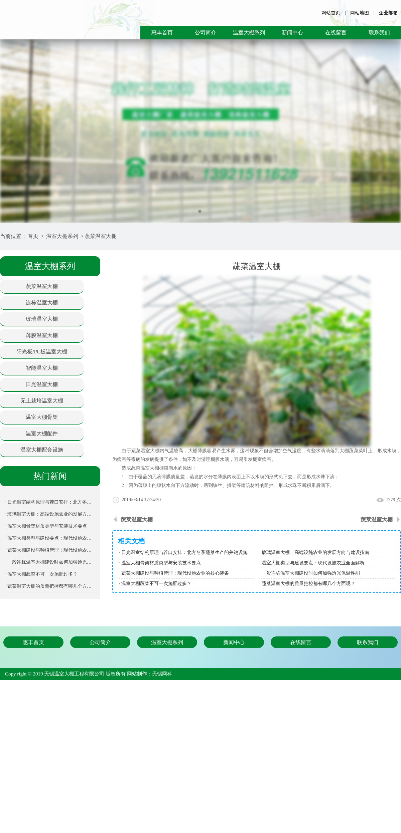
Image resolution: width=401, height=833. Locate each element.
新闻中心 (292, 32)
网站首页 (330, 12)
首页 (33, 236)
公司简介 (205, 32)
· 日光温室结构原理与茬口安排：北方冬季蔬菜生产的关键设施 (50, 502)
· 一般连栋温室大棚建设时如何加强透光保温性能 (50, 562)
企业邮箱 (388, 12)
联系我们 (379, 32)
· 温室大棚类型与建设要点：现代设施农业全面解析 (50, 538)
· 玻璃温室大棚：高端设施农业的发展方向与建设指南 (50, 514)
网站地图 (359, 12)
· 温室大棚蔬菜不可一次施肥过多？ (41, 574)
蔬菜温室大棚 (101, 236)
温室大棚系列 (249, 32)
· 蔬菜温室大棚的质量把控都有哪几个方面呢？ (50, 586)
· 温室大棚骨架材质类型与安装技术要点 (46, 526)
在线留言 (336, 32)
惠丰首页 (162, 32)
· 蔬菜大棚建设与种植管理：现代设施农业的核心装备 (50, 550)
